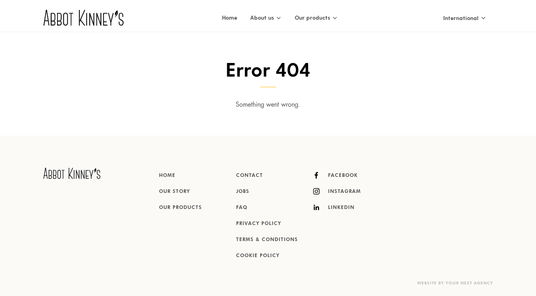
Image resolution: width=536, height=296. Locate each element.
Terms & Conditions (267, 239)
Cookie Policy (257, 255)
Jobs (242, 191)
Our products (180, 207)
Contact (249, 175)
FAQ (241, 207)
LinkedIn (334, 207)
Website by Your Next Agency (455, 283)
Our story (174, 191)
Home (229, 17)
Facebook (335, 175)
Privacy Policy (258, 223)
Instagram (337, 191)
